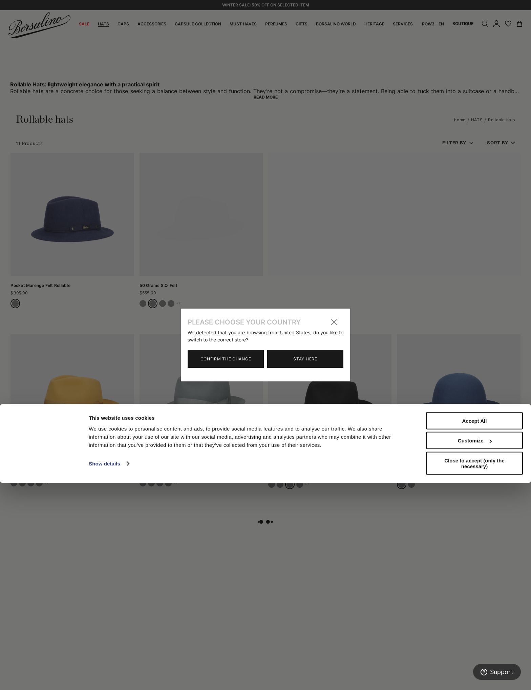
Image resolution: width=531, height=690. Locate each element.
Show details (104, 670)
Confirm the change (225, 358)
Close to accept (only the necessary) (474, 670)
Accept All (474, 628)
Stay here (305, 358)
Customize (475, 648)
